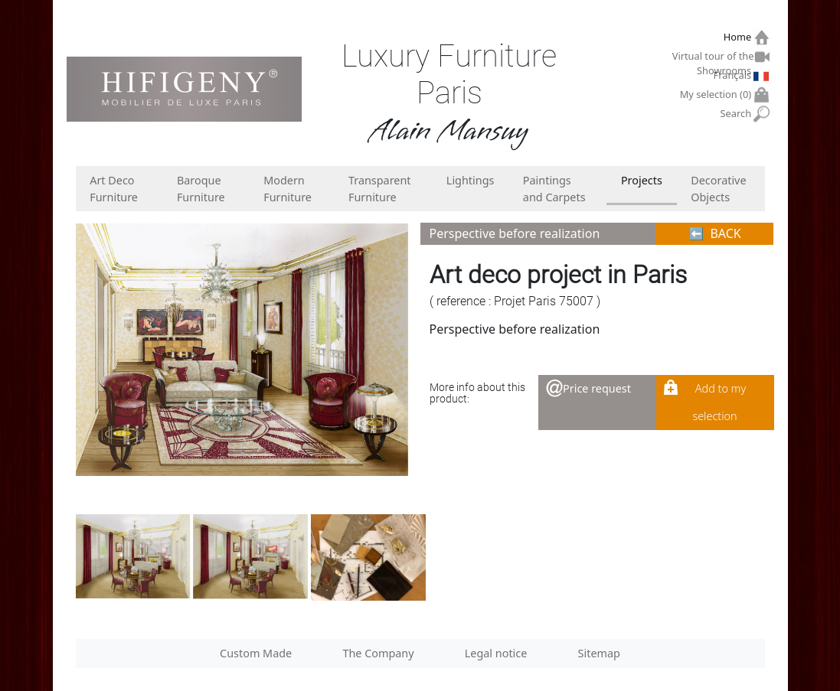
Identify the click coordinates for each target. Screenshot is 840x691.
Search (738, 114)
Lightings (470, 180)
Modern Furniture (287, 188)
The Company (377, 653)
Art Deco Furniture (114, 188)
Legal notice (496, 653)
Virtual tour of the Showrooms (713, 58)
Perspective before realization (515, 233)
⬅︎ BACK (714, 233)
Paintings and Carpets (554, 188)
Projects (641, 180)
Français (734, 75)
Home (739, 37)
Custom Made (256, 653)
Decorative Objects (718, 188)
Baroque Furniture (201, 188)
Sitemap (599, 653)
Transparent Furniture (379, 188)
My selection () (717, 94)
